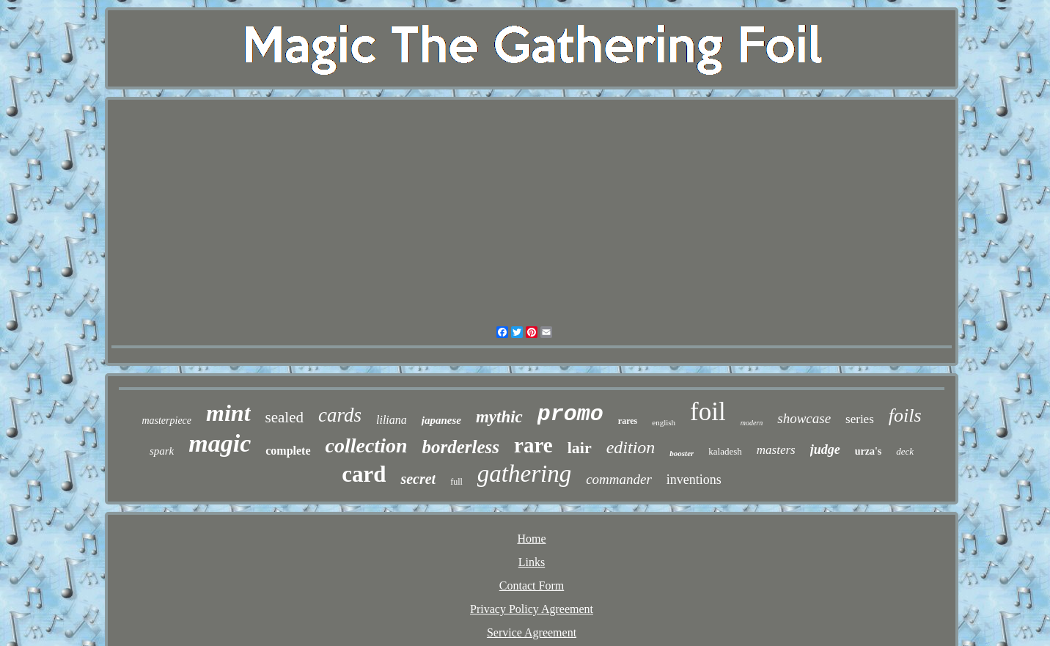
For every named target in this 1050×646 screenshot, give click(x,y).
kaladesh (724, 451)
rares (627, 421)
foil (708, 411)
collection (367, 445)
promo (570, 414)
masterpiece (166, 420)
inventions (694, 479)
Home (531, 538)
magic (219, 443)
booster (681, 453)
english (663, 422)
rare (533, 445)
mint (228, 413)
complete (287, 450)
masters (776, 450)
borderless (461, 447)
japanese (441, 420)
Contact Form (531, 585)
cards (339, 415)
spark (162, 451)
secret (418, 479)
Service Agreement (531, 632)
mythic (499, 417)
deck (905, 451)
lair (580, 447)
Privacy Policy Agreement (531, 609)
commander (619, 479)
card (364, 474)
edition (631, 447)
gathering (524, 473)
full (456, 482)
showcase (804, 418)
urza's (868, 451)
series (859, 419)
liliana (391, 420)
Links (531, 562)
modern (752, 423)
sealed (284, 417)
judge (825, 449)
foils (905, 415)
